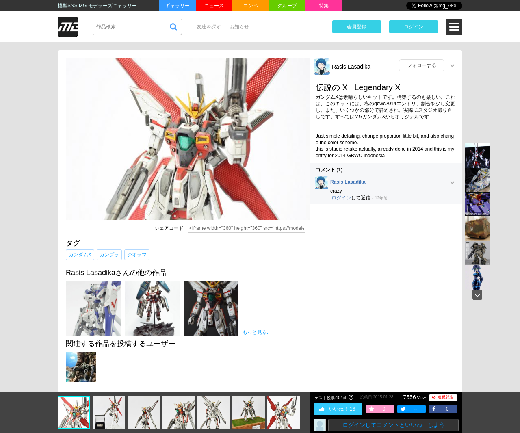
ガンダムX (80, 255)
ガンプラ (109, 255)
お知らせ (239, 27)
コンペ (250, 6)
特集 (324, 6)
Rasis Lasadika (351, 66)
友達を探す (209, 27)
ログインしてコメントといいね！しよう (393, 425)
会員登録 (356, 27)
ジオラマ (137, 255)
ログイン (413, 27)
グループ (287, 6)
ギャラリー (177, 6)
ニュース (214, 6)
